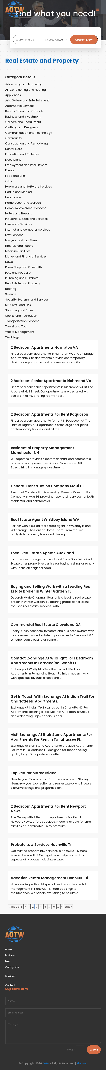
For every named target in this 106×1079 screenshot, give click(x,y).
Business (10, 964)
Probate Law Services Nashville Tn (42, 853)
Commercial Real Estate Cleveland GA (46, 633)
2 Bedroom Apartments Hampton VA (44, 356)
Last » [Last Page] (68, 915)
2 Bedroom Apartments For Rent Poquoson (49, 423)
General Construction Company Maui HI (47, 494)
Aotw (45, 1072)
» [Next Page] (61, 915)
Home (8, 958)
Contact (10, 993)
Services (10, 984)
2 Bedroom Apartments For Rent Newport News (48, 817)
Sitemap (82, 1072)
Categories (12, 975)
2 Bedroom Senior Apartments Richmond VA (51, 389)
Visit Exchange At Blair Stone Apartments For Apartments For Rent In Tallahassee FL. (51, 746)
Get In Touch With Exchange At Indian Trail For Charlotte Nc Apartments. (52, 707)
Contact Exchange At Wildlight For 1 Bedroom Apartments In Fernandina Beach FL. (52, 669)
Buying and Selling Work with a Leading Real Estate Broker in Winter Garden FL (51, 597)
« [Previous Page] (25, 915)
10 (53, 915)
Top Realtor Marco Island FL (36, 781)
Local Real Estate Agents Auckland (42, 561)
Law (7, 969)
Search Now (85, 44)
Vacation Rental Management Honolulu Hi (49, 886)
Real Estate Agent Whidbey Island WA (45, 528)
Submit (94, 1058)
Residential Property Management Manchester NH (42, 459)
